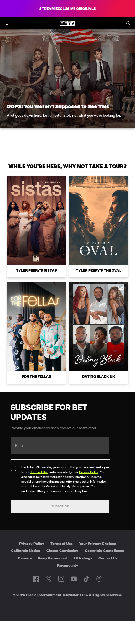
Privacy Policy (88, 472)
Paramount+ (67, 565)
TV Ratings (82, 558)
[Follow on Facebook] (36, 579)
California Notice (25, 550)
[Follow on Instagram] (61, 579)
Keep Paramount (52, 558)
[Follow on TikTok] (86, 579)
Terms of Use (39, 472)
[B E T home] (67, 25)
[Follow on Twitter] (48, 579)
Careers (25, 558)
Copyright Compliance (104, 550)
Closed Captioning (62, 550)
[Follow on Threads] (99, 579)
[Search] (128, 23)
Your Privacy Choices (97, 543)
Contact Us (107, 558)
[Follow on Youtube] (74, 579)
